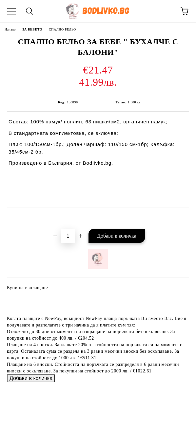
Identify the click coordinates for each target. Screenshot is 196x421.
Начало (10, 29)
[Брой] (68, 236)
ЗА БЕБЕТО (32, 29)
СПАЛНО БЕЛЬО (62, 29)
